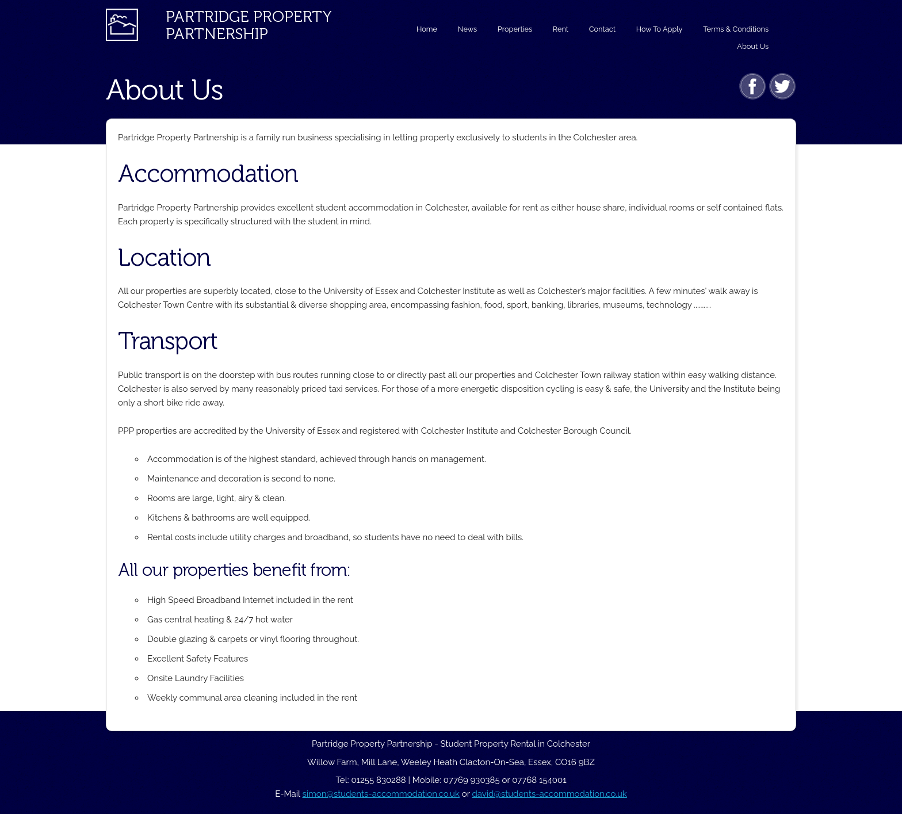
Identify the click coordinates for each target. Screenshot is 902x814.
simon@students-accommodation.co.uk (381, 794)
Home (426, 29)
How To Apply (659, 29)
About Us (753, 46)
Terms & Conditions (736, 29)
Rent (560, 29)
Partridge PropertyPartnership (249, 25)
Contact (602, 29)
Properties (515, 29)
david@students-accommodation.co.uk (549, 794)
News (467, 29)
